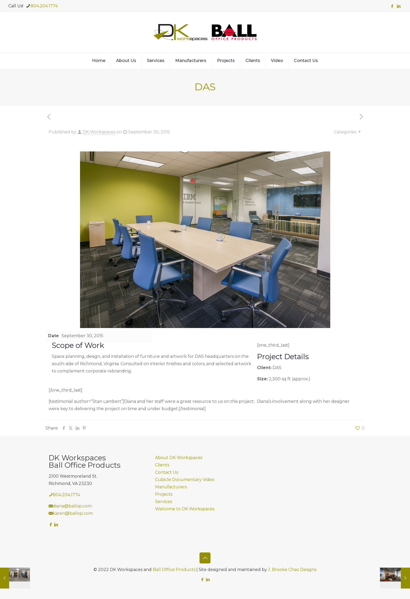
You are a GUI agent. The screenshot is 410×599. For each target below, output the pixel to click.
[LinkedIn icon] (399, 6)
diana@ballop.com (72, 506)
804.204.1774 (66, 494)
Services (163, 501)
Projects (163, 494)
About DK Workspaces (178, 457)
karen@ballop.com (73, 513)
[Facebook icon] (392, 6)
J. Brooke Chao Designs (292, 569)
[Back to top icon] (205, 557)
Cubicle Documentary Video (184, 479)
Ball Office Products (174, 569)
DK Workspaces (99, 131)
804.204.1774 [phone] (44, 5)
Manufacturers (171, 486)
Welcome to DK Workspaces (184, 508)
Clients (162, 464)
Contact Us (166, 472)
